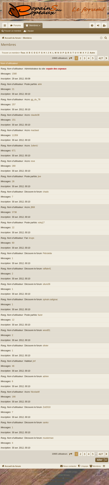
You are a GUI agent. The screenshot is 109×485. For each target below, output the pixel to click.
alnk (40, 84)
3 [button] (84, 58)
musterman (48, 438)
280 (13, 166)
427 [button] (101, 58)
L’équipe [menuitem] (30, 31)
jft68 (33, 207)
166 (13, 396)
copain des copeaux (56, 68)
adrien (46, 376)
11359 (15, 135)
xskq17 (41, 222)
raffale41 (47, 268)
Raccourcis (5, 26)
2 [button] (80, 58)
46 (13, 366)
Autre (92, 53)
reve (33, 161)
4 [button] (88, 58)
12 (13, 320)
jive (39, 176)
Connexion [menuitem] (99, 26)
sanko (45, 422)
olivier (45, 345)
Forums (17, 25)
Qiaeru (67, 478)
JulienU (34, 145)
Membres (33, 25)
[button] (70, 58)
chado (46, 192)
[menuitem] (76, 25)
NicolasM (35, 392)
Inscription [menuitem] (105, 26)
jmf (34, 361)
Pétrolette (47, 253)
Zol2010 (46, 407)
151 (13, 120)
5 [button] (93, 58)
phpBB (46, 472)
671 (13, 150)
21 (13, 89)
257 (13, 104)
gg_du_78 (35, 99)
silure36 (46, 284)
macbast (35, 130)
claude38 (35, 115)
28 (13, 181)
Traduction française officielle (50, 478)
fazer (40, 315)
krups (31, 238)
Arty (48, 475)
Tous (23, 53)
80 (13, 243)
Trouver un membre (12, 31)
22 (13, 227)
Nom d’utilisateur (9, 63)
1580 (14, 73)
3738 (14, 212)
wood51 (46, 330)
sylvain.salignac (50, 299)
